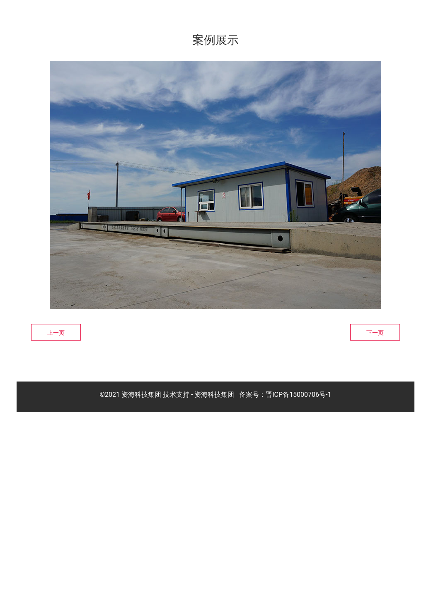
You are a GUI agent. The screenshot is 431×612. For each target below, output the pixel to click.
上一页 (56, 531)
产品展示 (266, 11)
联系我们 (388, 11)
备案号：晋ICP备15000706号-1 (285, 594)
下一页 (375, 531)
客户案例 (306, 11)
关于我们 (225, 11)
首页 (191, 11)
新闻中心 (347, 11)
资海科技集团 (214, 594)
